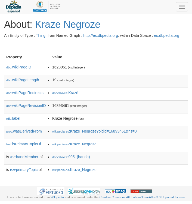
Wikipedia (57, 197)
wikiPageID (18, 67)
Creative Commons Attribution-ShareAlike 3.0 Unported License (142, 197)
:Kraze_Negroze (74, 144)
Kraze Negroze (67, 24)
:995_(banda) (71, 157)
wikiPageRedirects (25, 93)
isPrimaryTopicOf (23, 144)
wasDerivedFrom (24, 131)
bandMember (24, 157)
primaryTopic (24, 169)
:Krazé (65, 93)
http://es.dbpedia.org (100, 35)
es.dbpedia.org (166, 35)
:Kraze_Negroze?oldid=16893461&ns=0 (94, 131)
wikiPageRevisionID (26, 105)
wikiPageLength (22, 80)
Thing (40, 35)
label (13, 118)
